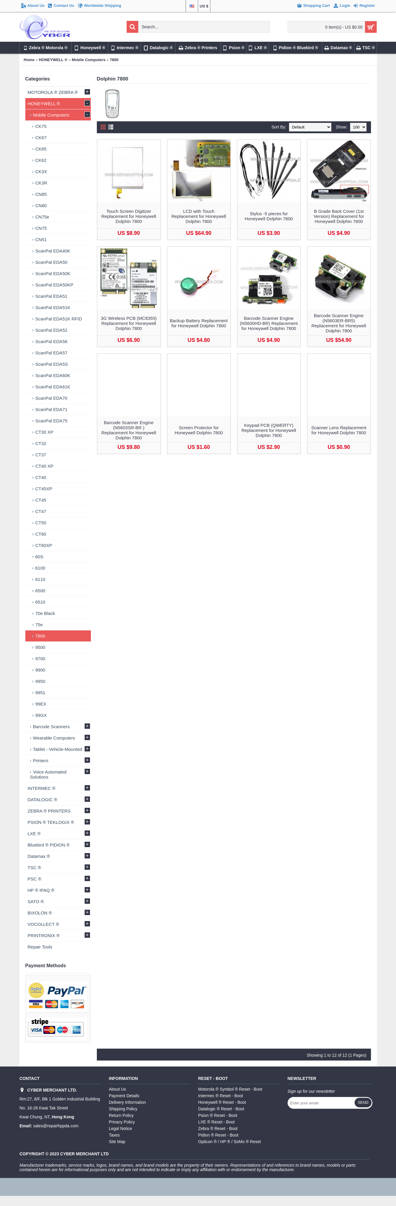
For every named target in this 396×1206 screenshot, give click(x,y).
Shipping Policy (123, 1108)
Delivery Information (127, 1102)
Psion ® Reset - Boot (217, 1115)
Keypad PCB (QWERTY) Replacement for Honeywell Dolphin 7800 (268, 430)
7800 (114, 60)
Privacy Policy (122, 1122)
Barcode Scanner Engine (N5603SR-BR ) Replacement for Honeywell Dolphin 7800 (128, 430)
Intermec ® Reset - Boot (220, 1095)
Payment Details (124, 1095)
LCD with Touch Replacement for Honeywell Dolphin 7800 (198, 216)
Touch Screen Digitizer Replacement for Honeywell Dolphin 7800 (128, 216)
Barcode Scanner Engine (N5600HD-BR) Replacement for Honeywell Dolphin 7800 (269, 323)
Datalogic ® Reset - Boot (221, 1108)
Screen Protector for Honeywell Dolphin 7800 (199, 430)
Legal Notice (120, 1128)
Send (363, 1102)
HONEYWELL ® (53, 60)
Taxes (114, 1135)
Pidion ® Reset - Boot (218, 1135)
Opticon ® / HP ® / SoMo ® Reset (229, 1141)
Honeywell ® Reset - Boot (222, 1102)
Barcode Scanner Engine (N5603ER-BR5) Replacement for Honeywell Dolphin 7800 (338, 323)
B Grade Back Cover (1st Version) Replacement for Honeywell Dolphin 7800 (338, 216)
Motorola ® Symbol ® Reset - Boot (230, 1089)
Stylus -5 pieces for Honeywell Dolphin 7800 (269, 216)
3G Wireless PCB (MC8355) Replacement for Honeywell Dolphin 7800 (129, 323)
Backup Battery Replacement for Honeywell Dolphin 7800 (199, 323)
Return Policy (121, 1115)
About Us (117, 1089)
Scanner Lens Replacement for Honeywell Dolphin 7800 (338, 430)
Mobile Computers (88, 60)
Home (29, 60)
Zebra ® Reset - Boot (217, 1128)
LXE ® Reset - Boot (216, 1122)
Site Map (117, 1141)
